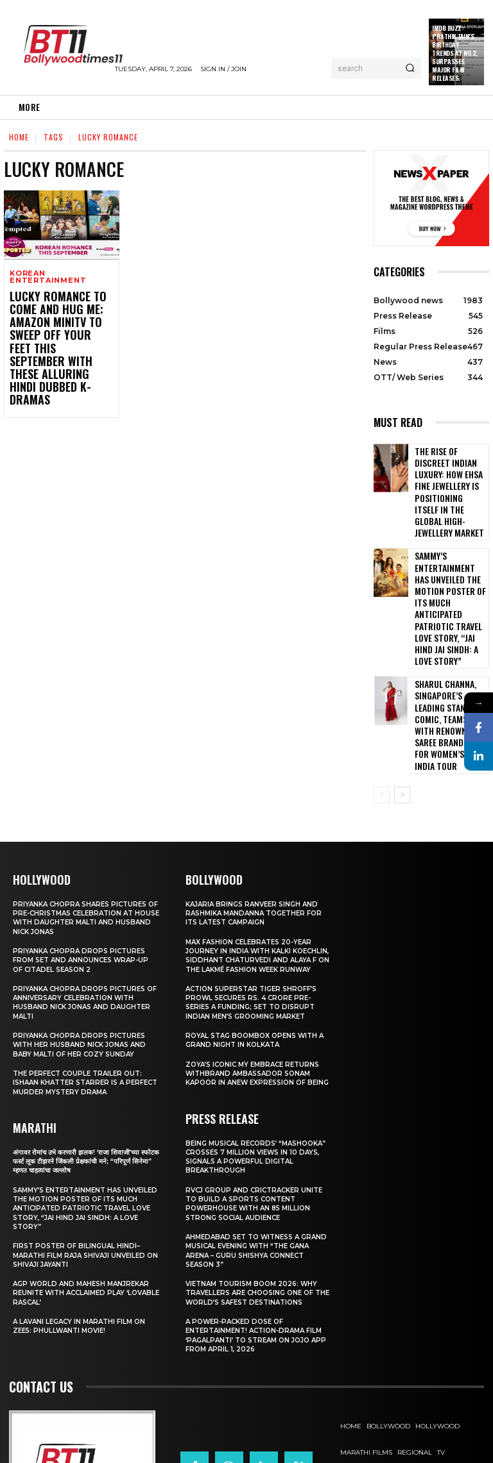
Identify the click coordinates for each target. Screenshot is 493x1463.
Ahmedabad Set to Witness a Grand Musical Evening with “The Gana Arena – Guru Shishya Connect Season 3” (255, 1167)
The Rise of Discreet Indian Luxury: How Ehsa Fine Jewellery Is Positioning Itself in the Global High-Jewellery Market (449, 473)
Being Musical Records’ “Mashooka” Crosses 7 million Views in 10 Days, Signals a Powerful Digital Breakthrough (256, 1073)
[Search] (410, 68)
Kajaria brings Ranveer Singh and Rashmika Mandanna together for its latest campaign (256, 811)
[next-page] (402, 693)
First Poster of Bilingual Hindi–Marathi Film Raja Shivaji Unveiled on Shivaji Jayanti (84, 1153)
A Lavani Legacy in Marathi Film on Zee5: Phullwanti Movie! (84, 1224)
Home (19, 136)
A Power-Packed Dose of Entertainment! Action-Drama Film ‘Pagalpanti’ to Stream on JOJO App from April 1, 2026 (252, 1251)
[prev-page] (382, 693)
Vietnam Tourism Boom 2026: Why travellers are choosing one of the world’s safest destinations (258, 1209)
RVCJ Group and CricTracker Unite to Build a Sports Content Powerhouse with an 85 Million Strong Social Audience (259, 1120)
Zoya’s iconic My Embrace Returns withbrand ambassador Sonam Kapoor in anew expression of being (257, 985)
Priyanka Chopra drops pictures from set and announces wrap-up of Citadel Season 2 (86, 859)
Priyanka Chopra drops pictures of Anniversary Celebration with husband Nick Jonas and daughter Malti (86, 901)
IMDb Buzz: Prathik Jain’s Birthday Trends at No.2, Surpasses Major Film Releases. (455, 53)
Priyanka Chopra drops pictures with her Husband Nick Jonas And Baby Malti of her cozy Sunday (83, 943)
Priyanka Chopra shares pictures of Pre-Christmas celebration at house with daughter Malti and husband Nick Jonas (84, 816)
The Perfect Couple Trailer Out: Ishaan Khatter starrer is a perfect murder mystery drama (82, 981)
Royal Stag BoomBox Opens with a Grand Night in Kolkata (256, 948)
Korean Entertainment (48, 277)
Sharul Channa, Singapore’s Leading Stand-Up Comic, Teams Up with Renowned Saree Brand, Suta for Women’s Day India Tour (446, 633)
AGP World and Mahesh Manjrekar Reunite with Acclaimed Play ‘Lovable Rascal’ (86, 1191)
